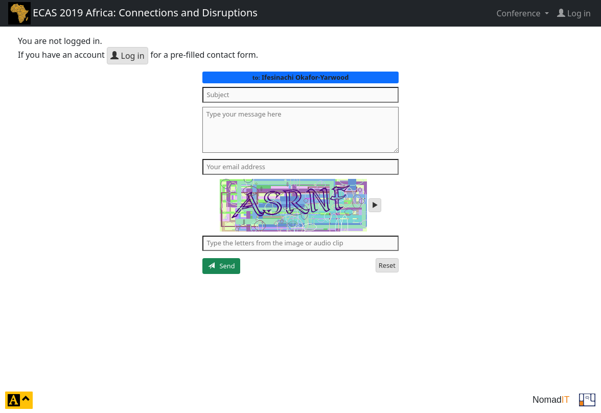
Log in (127, 55)
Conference (519, 13)
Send (221, 265)
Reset (387, 265)
